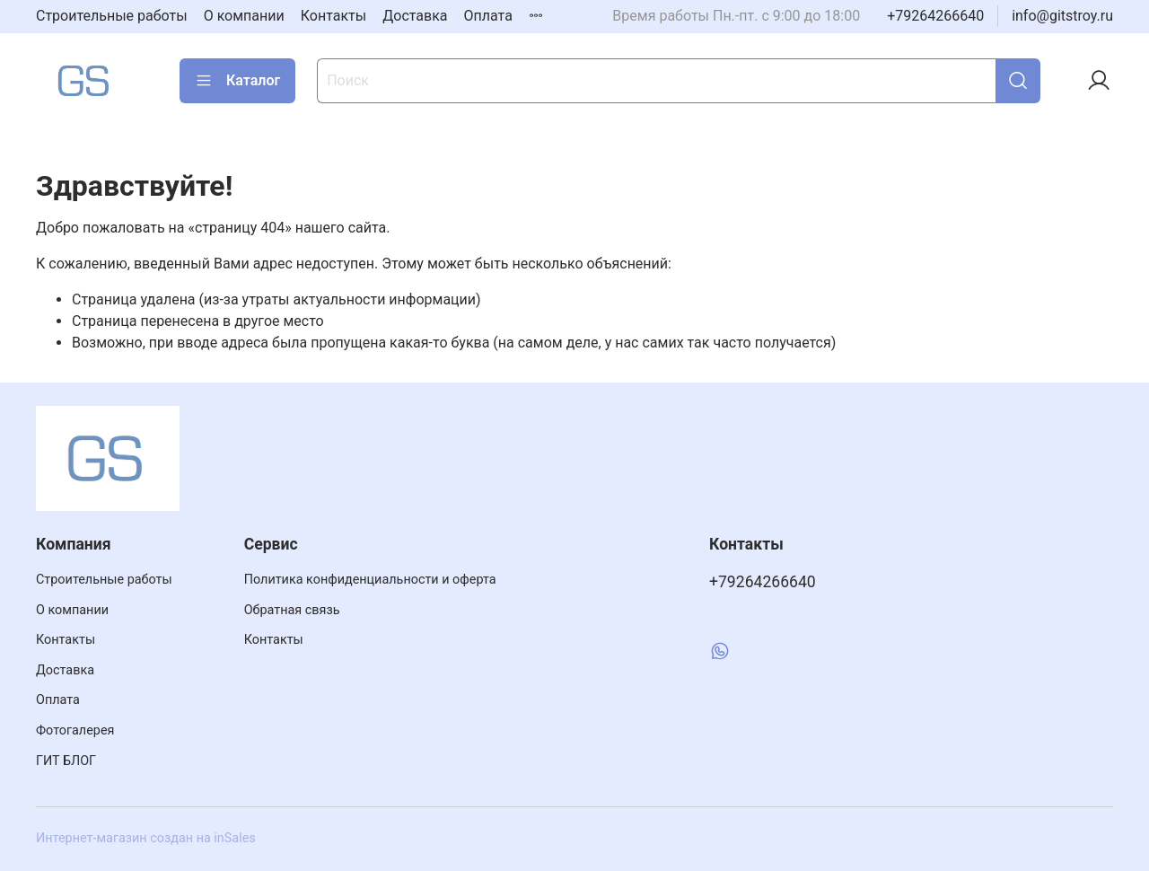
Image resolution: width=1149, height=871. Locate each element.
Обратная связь (292, 610)
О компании (244, 15)
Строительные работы (112, 15)
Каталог (237, 81)
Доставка (414, 15)
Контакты (333, 15)
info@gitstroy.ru (1062, 15)
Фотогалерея (75, 730)
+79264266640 (935, 15)
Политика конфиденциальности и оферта (370, 579)
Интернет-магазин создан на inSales (146, 838)
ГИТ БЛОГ (66, 761)
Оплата (488, 15)
